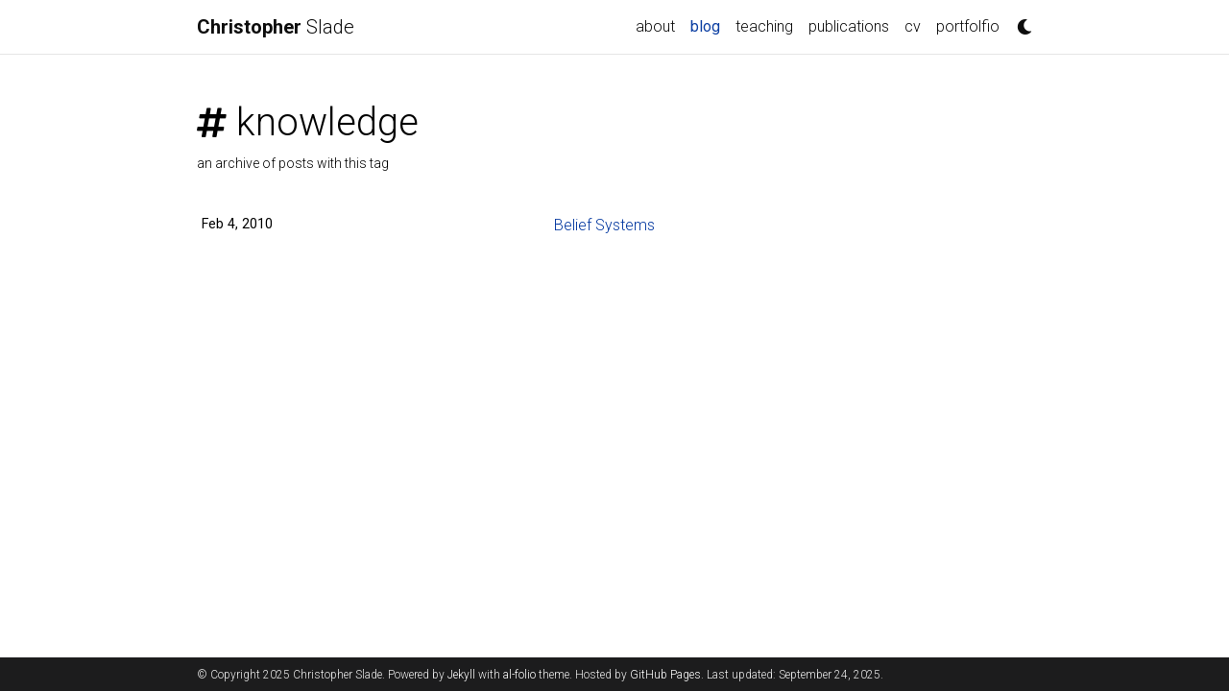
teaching (764, 26)
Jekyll (461, 674)
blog (709, 25)
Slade (275, 26)
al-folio (519, 674)
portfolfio (968, 26)
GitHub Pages (665, 674)
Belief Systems (604, 225)
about (655, 26)
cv (912, 26)
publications (848, 26)
